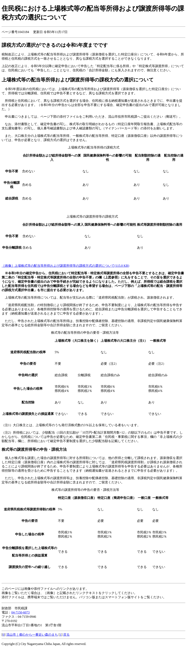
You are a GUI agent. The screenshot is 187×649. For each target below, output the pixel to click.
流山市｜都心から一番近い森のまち (32, 634)
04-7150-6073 (20, 612)
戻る (66, 634)
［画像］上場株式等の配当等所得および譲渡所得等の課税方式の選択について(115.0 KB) (65, 265)
